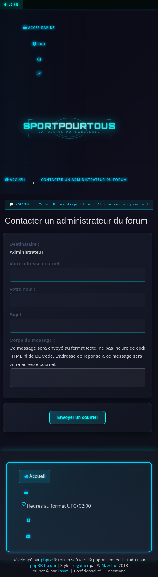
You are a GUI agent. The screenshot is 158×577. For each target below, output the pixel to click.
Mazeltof (110, 565)
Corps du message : (32, 340)
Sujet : (17, 314)
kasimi (64, 571)
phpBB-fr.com (43, 565)
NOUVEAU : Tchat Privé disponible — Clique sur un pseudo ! (82, 204)
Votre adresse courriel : (36, 263)
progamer (79, 565)
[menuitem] (38, 44)
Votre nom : (22, 289)
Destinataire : (25, 244)
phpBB (47, 560)
